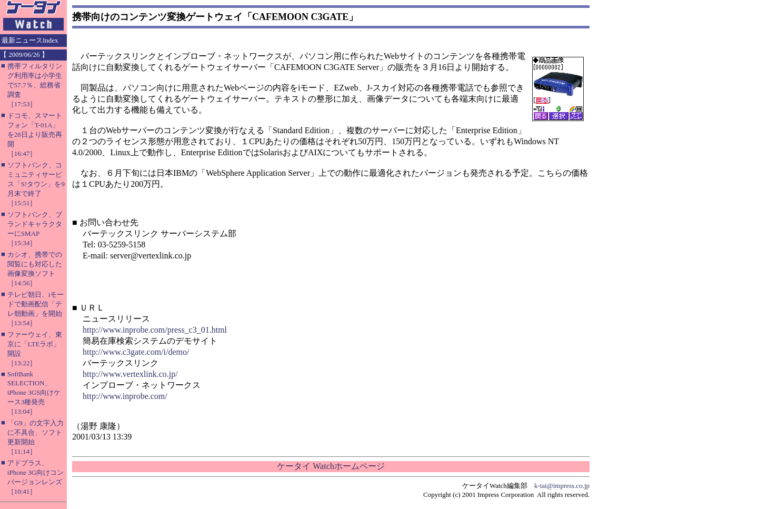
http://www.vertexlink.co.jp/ (130, 374)
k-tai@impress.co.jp (562, 486)
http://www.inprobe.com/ (125, 396)
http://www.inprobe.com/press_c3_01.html (155, 329)
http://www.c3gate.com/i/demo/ (136, 351)
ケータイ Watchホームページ (330, 466)
